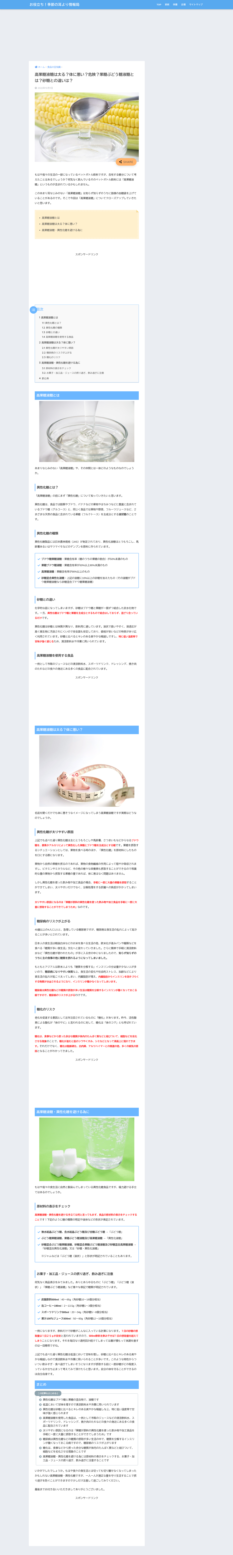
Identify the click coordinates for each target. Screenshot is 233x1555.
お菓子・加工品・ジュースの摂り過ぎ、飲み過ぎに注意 (73, 373)
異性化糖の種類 (52, 327)
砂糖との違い (51, 332)
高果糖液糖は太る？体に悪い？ (57, 342)
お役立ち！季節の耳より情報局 (54, 4)
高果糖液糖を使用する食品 (57, 337)
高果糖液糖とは (48, 317)
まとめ (44, 378)
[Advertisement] (87, 35)
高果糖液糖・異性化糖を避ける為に (59, 362)
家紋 (167, 4)
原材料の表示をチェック (56, 368)
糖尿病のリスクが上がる (57, 352)
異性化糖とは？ (51, 323)
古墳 (183, 4)
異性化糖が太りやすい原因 (57, 348)
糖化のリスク (51, 357)
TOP (159, 4)
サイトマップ (196, 4)
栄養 (175, 4)
